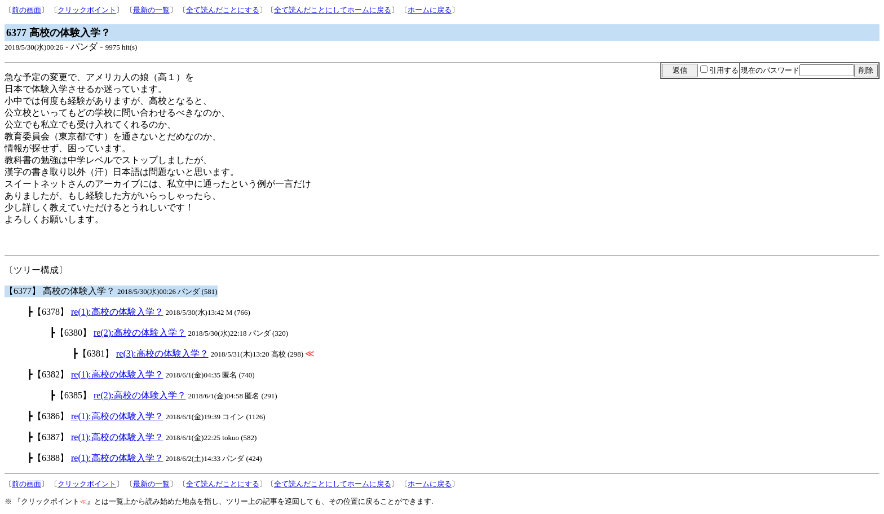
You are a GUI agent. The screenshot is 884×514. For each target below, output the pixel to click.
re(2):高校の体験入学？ (140, 332)
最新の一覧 (151, 10)
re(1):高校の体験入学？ (117, 312)
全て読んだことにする (222, 10)
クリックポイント (87, 10)
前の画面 (26, 10)
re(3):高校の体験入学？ (162, 353)
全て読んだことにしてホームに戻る (332, 10)
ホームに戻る (430, 10)
